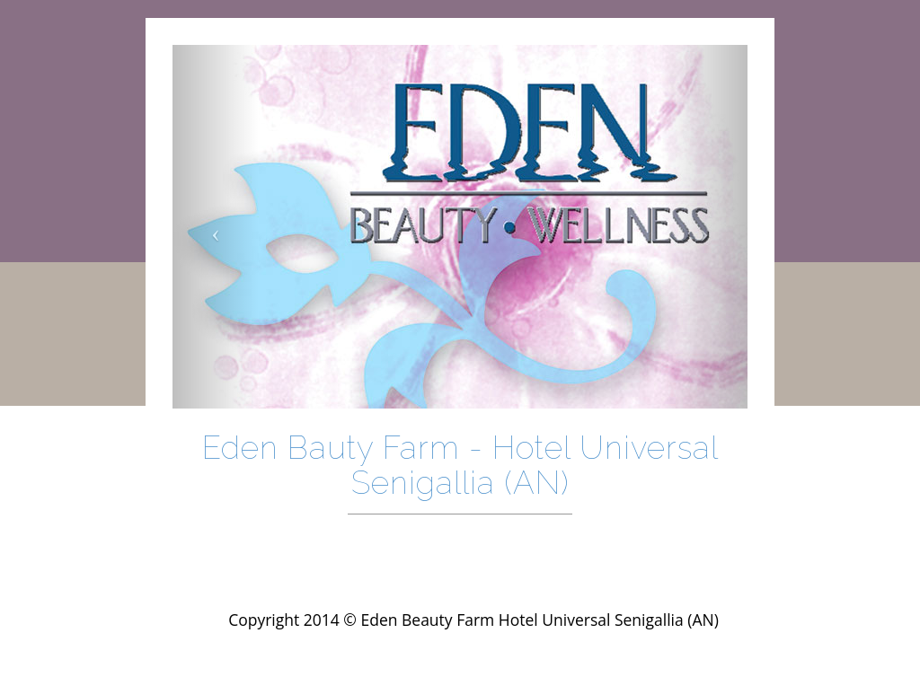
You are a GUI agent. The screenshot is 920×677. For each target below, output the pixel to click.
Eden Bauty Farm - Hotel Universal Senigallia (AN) (460, 465)
